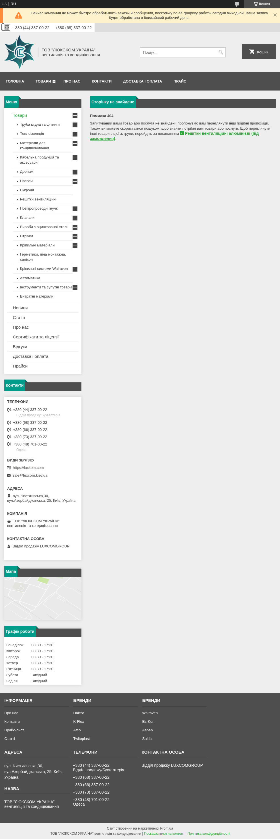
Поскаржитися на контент (164, 834)
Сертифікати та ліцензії (36, 336)
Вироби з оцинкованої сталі (43, 227)
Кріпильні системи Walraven (44, 268)
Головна (15, 81)
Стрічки (26, 236)
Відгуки (20, 346)
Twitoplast (81, 738)
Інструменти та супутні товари (46, 287)
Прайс (179, 81)
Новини (20, 307)
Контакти (102, 81)
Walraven (150, 713)
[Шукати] (221, 52)
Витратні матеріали (36, 296)
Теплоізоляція (32, 133)
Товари (43, 81)
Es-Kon (148, 721)
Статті (19, 317)
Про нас (71, 81)
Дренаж (26, 171)
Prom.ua (166, 828)
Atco (77, 730)
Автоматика (30, 278)
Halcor (78, 713)
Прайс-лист (14, 730)
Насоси (26, 181)
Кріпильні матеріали (37, 245)
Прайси (20, 366)
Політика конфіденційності (208, 834)
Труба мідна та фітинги (40, 124)
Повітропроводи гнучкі (39, 208)
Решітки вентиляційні (38, 199)
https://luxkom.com (28, 467)
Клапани (27, 217)
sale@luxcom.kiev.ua (30, 475)
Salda (147, 738)
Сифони (27, 190)
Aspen (147, 730)
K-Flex (78, 721)
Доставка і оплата (142, 81)
